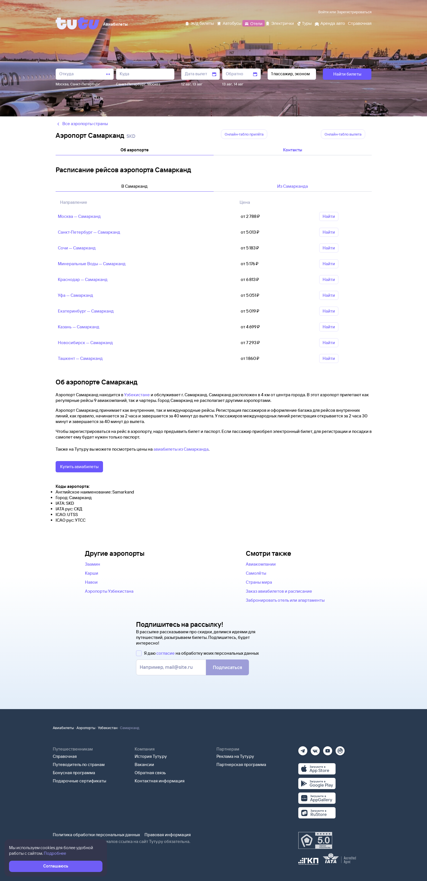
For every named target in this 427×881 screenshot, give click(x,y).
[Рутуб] (340, 749)
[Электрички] (279, 23)
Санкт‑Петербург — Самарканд (89, 232)
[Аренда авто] (329, 23)
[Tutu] (78, 23)
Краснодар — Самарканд (83, 279)
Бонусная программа (74, 772)
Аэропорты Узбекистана (109, 591)
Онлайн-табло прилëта (244, 134)
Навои (91, 582)
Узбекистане (137, 394)
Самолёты (256, 573)
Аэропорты (85, 727)
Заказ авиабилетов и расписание (279, 591)
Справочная (65, 756)
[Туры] (304, 23)
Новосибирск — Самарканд (85, 342)
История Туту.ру (151, 756)
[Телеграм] (302, 749)
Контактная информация (160, 780)
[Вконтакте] (315, 749)
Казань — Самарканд (78, 326)
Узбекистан (107, 727)
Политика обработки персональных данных (96, 834)
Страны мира (259, 582)
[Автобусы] (229, 23)
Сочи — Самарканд (77, 248)
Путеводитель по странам (79, 764)
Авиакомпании (261, 564)
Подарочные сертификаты (79, 780)
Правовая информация (167, 834)
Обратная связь (150, 772)
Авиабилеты (63, 727)
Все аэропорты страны (82, 123)
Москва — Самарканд (79, 216)
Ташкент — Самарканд (80, 358)
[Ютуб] (327, 749)
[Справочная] (359, 23)
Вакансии (144, 764)
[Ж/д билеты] (199, 23)
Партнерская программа (241, 764)
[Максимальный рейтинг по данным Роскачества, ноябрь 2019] (315, 840)
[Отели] (253, 23)
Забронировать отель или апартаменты (285, 600)
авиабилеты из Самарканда (181, 449)
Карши (91, 573)
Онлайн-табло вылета (343, 134)
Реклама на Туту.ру (235, 756)
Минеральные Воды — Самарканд (92, 263)
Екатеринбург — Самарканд (86, 311)
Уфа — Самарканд (75, 295)
